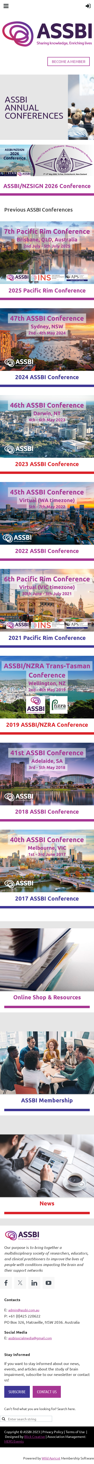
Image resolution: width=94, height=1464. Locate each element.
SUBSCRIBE (17, 1391)
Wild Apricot (51, 1458)
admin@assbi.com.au (23, 1310)
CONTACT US (47, 1391)
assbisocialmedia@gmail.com (30, 1338)
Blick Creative (34, 1436)
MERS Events (14, 1441)
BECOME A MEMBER (68, 61)
